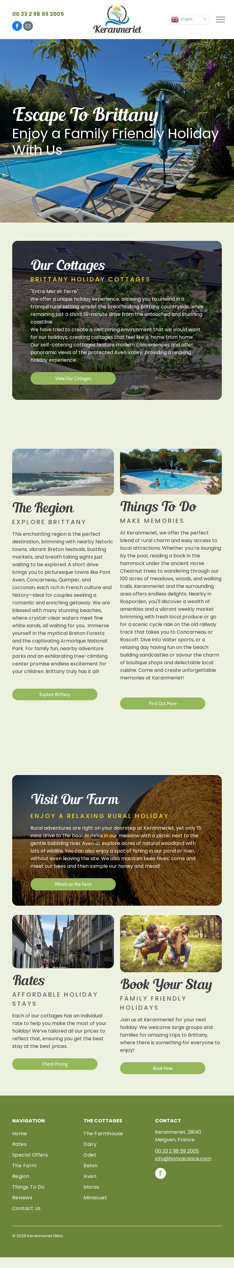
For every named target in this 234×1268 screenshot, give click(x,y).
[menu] (221, 19)
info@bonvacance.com (183, 1158)
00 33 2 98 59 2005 (38, 14)
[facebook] (17, 26)
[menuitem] (45, 1133)
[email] (28, 26)
